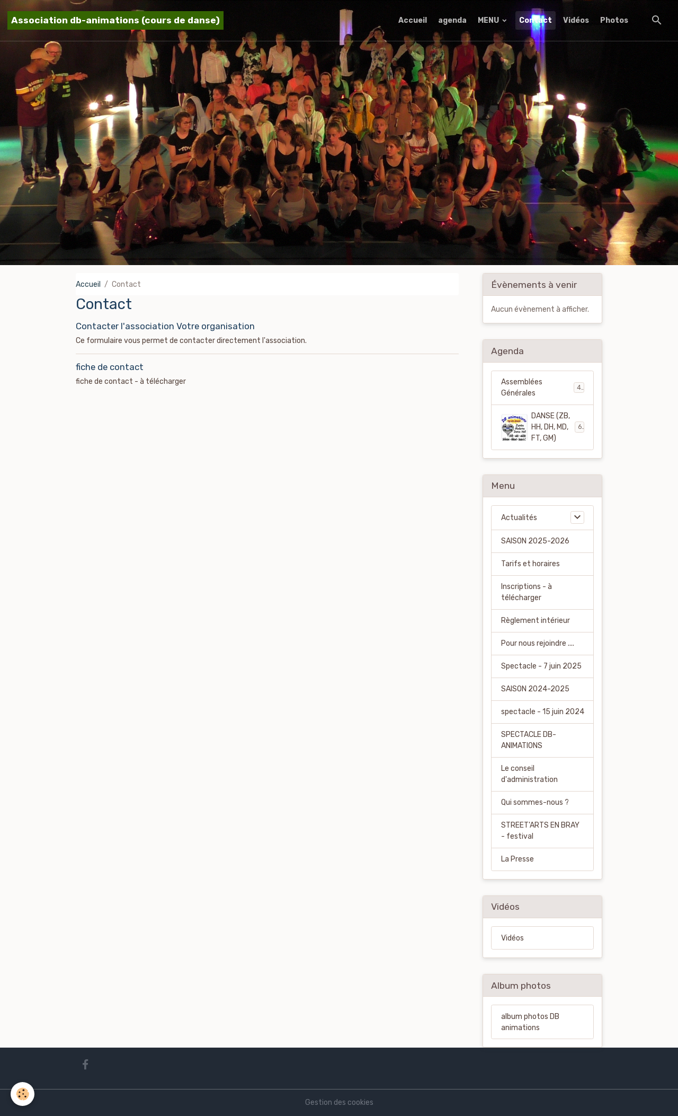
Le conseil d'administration (529, 774)
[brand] (115, 20)
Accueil (412, 20)
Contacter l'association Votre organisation (165, 326)
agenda (452, 20)
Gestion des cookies (339, 1102)
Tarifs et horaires (530, 563)
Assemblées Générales (542, 387)
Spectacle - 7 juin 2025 (541, 666)
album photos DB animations (530, 1022)
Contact (535, 20)
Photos (614, 20)
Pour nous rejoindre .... (537, 643)
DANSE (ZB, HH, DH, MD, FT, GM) (543, 427)
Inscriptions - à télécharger (526, 592)
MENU (489, 20)
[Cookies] (22, 1094)
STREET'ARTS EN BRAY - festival (540, 831)
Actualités (519, 517)
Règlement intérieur (535, 620)
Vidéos (576, 20)
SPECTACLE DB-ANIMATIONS (528, 740)
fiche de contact (110, 367)
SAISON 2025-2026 (535, 541)
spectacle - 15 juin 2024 (542, 711)
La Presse (517, 859)
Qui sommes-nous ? (535, 802)
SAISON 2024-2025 (535, 688)
